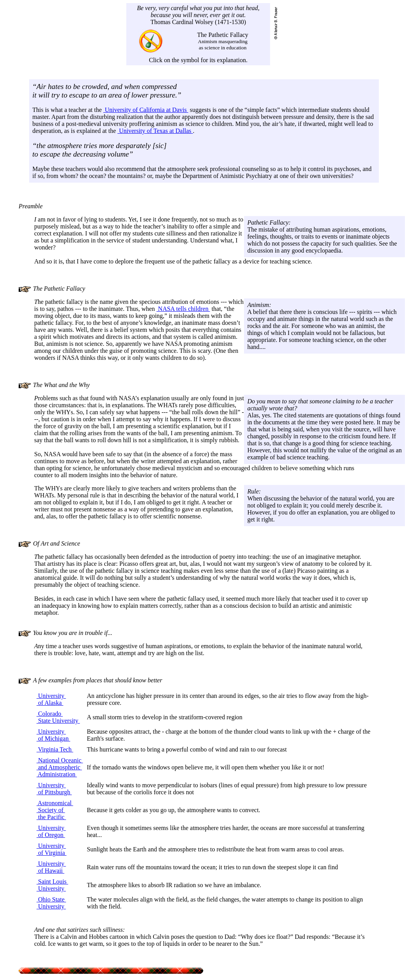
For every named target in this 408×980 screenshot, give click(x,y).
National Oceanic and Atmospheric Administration (60, 767)
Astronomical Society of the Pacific (55, 810)
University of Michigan (53, 735)
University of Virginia (51, 849)
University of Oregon (51, 831)
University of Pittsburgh (54, 788)
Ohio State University (51, 903)
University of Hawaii (51, 867)
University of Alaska (51, 699)
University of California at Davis (145, 109)
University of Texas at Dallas (155, 130)
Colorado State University (58, 717)
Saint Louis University (52, 885)
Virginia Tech (55, 749)
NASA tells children (183, 308)
